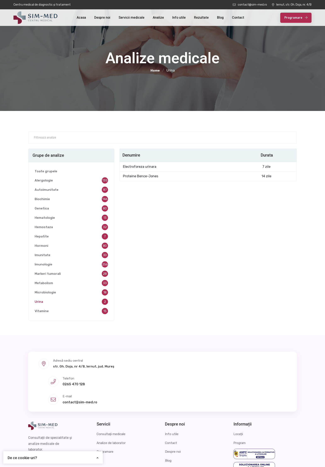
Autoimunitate (71, 191)
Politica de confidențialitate (240, 458)
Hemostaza (71, 228)
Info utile (179, 17)
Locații (238, 399)
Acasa (81, 17)
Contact (238, 17)
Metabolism (71, 284)
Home (155, 70)
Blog (220, 17)
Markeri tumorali (71, 275)
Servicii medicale (131, 17)
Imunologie (71, 265)
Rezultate (201, 17)
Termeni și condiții (283, 458)
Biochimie (71, 200)
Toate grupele (46, 172)
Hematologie (71, 219)
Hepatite (71, 237)
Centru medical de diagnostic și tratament (42, 4)
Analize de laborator (112, 408)
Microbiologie (71, 293)
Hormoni (71, 247)
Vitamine (71, 312)
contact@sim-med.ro (250, 4)
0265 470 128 (162, 368)
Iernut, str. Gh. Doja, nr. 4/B (292, 4)
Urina (71, 303)
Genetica (71, 209)
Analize (158, 17)
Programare (295, 17)
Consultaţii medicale (112, 399)
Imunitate (71, 256)
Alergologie (71, 181)
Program (240, 408)
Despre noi (102, 17)
